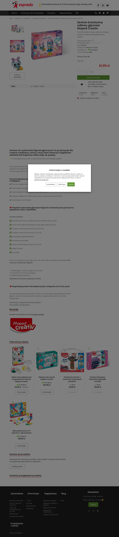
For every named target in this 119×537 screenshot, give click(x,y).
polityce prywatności (41, 180)
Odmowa (61, 184)
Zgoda (71, 184)
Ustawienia (51, 184)
